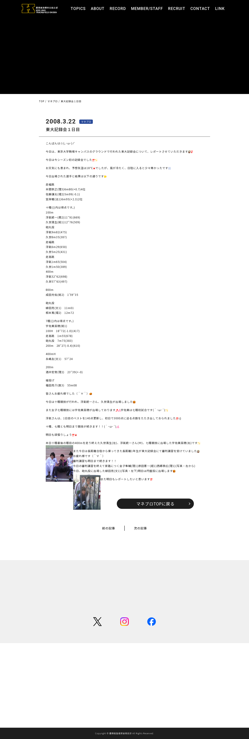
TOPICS (78, 8)
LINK (220, 8)
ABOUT (97, 8)
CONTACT (200, 8)
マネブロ (86, 121)
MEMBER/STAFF (147, 8)
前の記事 (108, 528)
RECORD (118, 8)
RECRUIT (176, 8)
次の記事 (140, 528)
